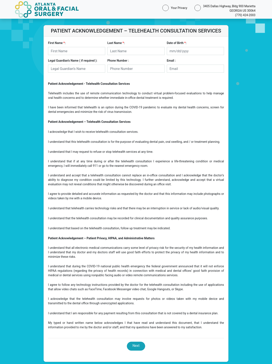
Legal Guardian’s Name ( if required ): (72, 60)
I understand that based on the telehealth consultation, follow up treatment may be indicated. (109, 228)
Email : (171, 60)
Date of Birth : (177, 43)
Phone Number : (118, 60)
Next (135, 346)
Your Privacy (178, 8)
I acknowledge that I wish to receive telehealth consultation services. (93, 131)
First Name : (56, 43)
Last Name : (116, 43)
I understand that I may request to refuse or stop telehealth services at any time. (100, 151)
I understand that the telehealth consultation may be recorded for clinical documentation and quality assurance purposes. (128, 218)
